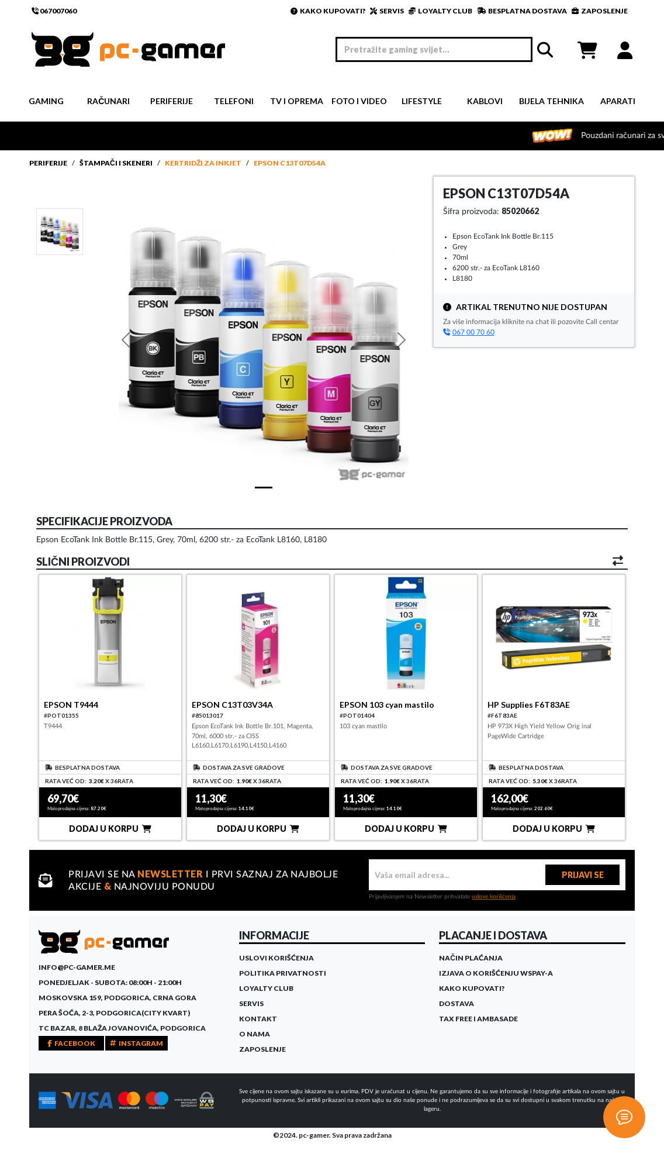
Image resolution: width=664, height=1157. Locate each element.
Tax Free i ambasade (478, 1018)
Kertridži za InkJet (203, 163)
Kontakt (258, 1018)
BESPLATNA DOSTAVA (522, 10)
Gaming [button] (46, 101)
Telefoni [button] (234, 101)
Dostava (456, 1003)
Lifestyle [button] (422, 101)
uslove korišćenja (494, 897)
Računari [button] (108, 101)
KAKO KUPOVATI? (327, 10)
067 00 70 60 (468, 332)
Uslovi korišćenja (276, 957)
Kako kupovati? (471, 988)
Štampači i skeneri (116, 163)
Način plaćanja (471, 957)
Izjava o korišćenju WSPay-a (496, 973)
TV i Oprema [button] (296, 101)
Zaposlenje (262, 1049)
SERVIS (387, 10)
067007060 (54, 10)
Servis (251, 1003)
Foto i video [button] (359, 101)
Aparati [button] (617, 101)
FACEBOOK (71, 1043)
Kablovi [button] (485, 101)
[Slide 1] (59, 231)
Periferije (48, 163)
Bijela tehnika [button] (551, 101)
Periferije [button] (171, 101)
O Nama (254, 1033)
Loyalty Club (266, 988)
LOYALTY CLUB (440, 10)
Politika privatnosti (282, 973)
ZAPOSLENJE (600, 10)
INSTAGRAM (136, 1043)
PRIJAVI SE (583, 875)
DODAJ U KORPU (110, 829)
